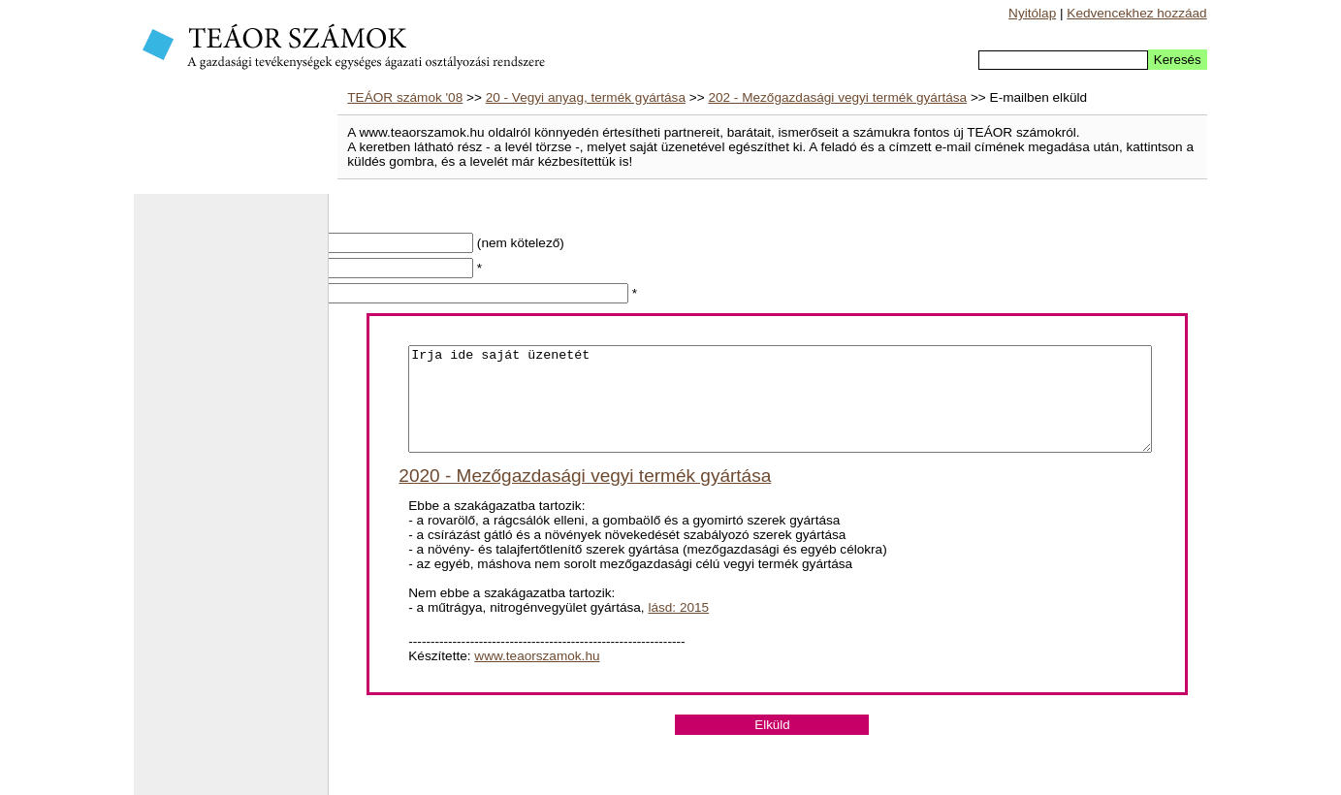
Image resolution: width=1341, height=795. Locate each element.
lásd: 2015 (678, 627)
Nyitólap (1032, 13)
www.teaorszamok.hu (536, 676)
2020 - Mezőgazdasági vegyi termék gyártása (585, 496)
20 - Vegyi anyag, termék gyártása (586, 97)
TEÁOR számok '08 (405, 97)
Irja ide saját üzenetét (780, 409)
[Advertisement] (230, 504)
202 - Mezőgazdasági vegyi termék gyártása (837, 97)
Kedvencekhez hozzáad (1136, 13)
